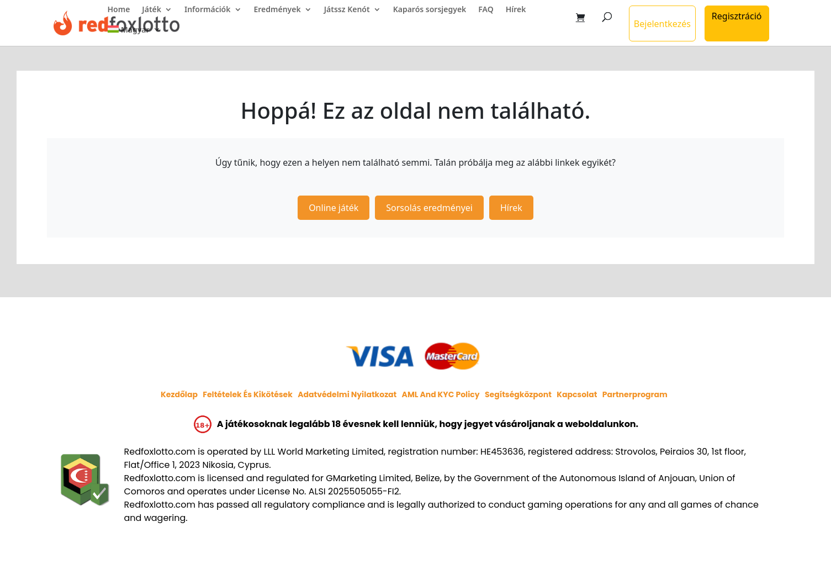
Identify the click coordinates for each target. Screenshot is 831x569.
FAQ (485, 10)
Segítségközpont (518, 394)
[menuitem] (134, 35)
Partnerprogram (635, 394)
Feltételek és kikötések (248, 394)
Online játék (333, 208)
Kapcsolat (577, 394)
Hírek (516, 10)
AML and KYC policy (441, 394)
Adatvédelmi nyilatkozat (347, 394)
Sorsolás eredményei (429, 208)
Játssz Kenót (347, 10)
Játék (151, 10)
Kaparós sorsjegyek (430, 10)
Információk (207, 10)
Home (119, 10)
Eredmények (277, 10)
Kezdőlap (179, 394)
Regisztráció (737, 16)
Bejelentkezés (662, 24)
